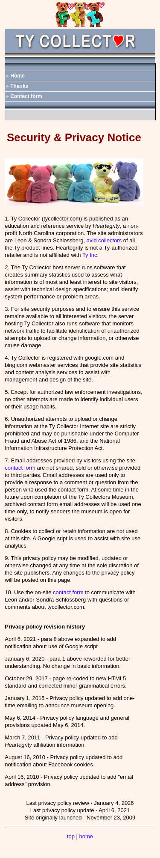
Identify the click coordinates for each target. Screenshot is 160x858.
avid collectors (104, 240)
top (71, 836)
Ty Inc (89, 255)
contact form (20, 468)
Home (17, 76)
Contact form (26, 96)
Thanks (19, 86)
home (86, 836)
